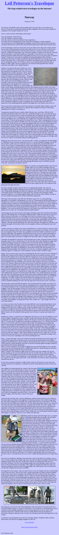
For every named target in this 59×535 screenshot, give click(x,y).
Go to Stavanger (29, 522)
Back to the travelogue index (29, 527)
